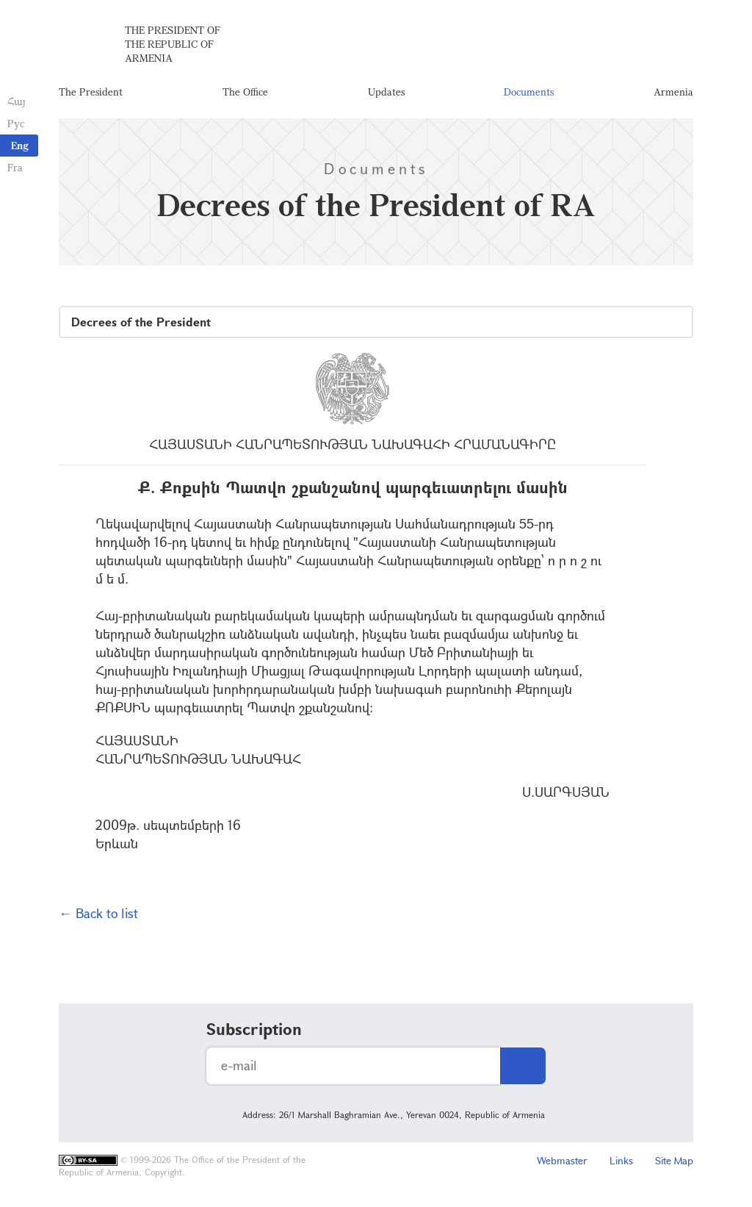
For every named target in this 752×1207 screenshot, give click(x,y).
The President (91, 92)
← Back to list (98, 913)
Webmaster (562, 1160)
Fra (15, 167)
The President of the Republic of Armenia (172, 44)
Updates (386, 92)
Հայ (16, 101)
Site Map (674, 1160)
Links (621, 1160)
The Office (245, 92)
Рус (15, 123)
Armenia (673, 92)
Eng (20, 145)
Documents (529, 92)
